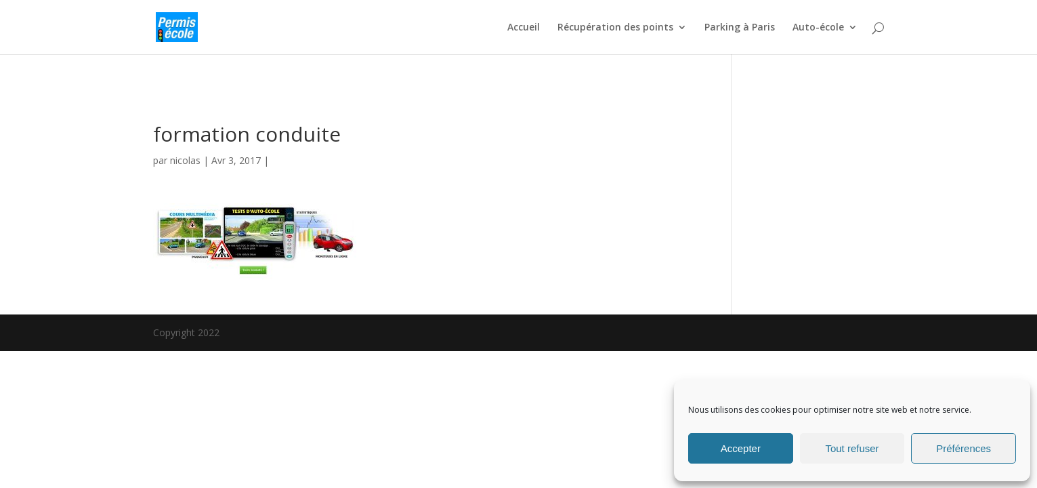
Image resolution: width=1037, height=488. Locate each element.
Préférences (963, 448)
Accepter (741, 448)
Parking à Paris (739, 27)
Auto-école (818, 27)
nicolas (185, 160)
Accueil (523, 27)
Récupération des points (615, 27)
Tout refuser (852, 448)
